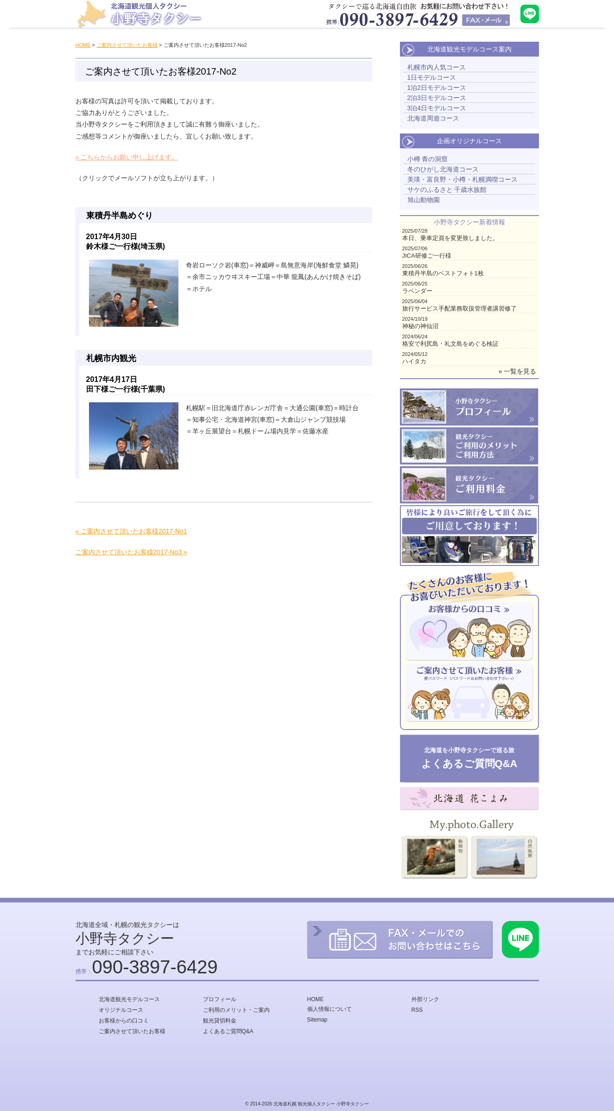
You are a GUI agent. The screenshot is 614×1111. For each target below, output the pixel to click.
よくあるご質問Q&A (228, 1031)
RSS (417, 1010)
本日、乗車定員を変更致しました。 (450, 238)
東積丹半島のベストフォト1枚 (443, 273)
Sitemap (317, 1019)
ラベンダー (417, 290)
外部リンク (425, 999)
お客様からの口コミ (124, 1020)
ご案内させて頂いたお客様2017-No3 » (131, 552)
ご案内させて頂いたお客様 (127, 45)
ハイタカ (414, 361)
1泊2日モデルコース (437, 87)
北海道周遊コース (433, 118)
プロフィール (219, 999)
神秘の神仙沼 (420, 326)
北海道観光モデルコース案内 (469, 49)
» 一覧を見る (518, 371)
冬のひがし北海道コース (443, 169)
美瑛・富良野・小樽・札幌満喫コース (462, 179)
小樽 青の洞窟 (427, 159)
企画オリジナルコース (469, 141)
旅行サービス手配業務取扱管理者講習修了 (459, 308)
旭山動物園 (423, 199)
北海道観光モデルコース (129, 999)
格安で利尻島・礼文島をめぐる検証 (450, 343)
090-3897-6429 (155, 967)
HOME (83, 45)
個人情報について (329, 1009)
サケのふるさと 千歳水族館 (447, 189)
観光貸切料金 (219, 1020)
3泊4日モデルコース (437, 108)
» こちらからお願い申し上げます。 (127, 157)
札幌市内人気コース (436, 67)
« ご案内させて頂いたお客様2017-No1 (131, 531)
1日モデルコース (431, 77)
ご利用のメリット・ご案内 (236, 1010)
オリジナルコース (121, 1010)
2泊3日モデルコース (437, 98)
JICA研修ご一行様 (426, 255)
